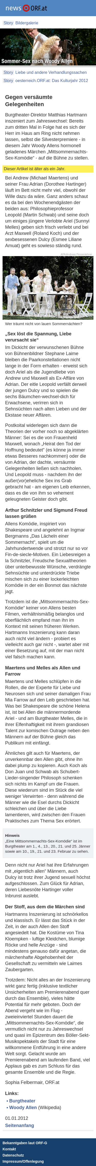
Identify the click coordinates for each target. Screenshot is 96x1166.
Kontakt (9, 1149)
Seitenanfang (19, 1125)
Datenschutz (13, 1155)
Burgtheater (22, 1100)
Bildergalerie (26, 23)
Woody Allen (23, 1107)
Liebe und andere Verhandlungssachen (51, 72)
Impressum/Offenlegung (23, 1161)
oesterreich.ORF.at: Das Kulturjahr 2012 (51, 80)
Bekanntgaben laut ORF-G (25, 1143)
